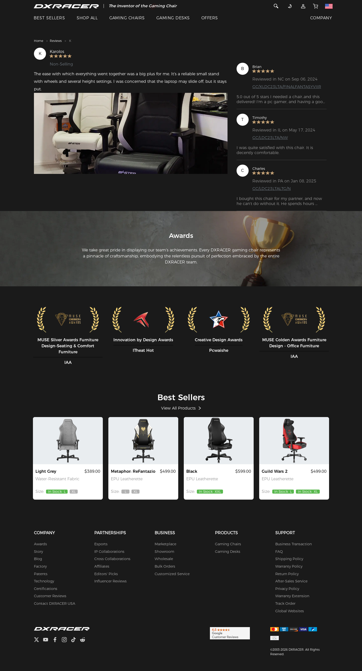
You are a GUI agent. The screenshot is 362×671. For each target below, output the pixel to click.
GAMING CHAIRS (127, 18)
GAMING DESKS (173, 18)
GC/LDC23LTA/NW (270, 137)
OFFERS (209, 18)
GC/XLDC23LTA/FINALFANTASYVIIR (286, 86)
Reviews (56, 41)
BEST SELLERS (49, 18)
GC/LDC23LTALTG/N (271, 188)
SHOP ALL (87, 18)
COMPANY (321, 18)
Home (38, 41)
